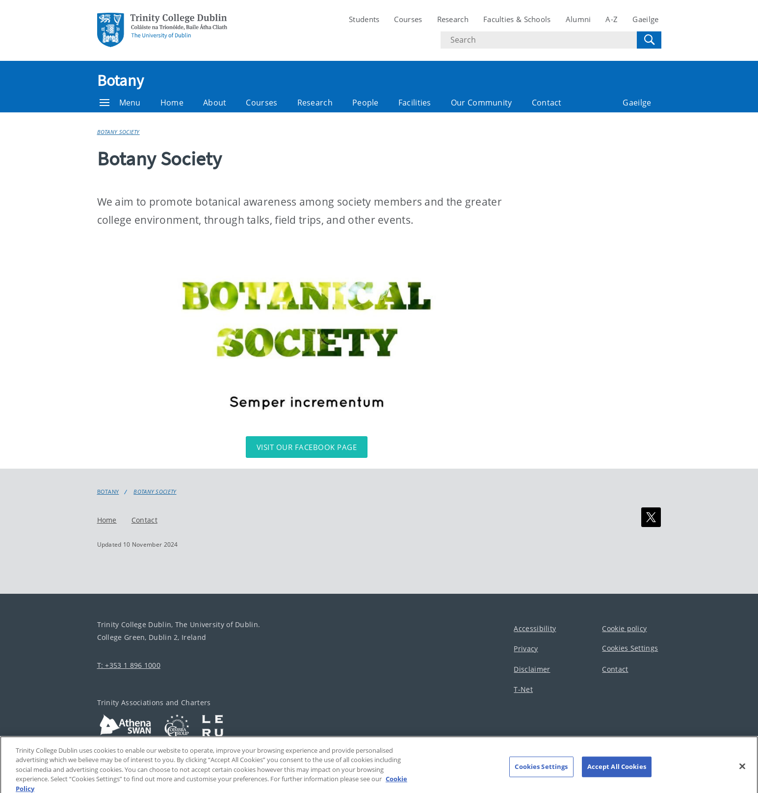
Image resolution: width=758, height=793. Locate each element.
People (365, 102)
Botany (120, 80)
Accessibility (535, 628)
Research (453, 19)
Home (171, 102)
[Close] (742, 772)
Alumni (578, 19)
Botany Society (118, 131)
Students (364, 19)
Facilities (414, 102)
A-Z (611, 19)
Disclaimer (532, 669)
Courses (408, 19)
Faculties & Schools (517, 19)
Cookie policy (624, 628)
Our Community (481, 102)
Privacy (526, 649)
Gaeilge (645, 19)
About (215, 102)
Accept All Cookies (616, 772)
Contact (547, 102)
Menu (120, 102)
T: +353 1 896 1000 (128, 665)
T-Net (523, 689)
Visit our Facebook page (307, 447)
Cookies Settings (630, 648)
